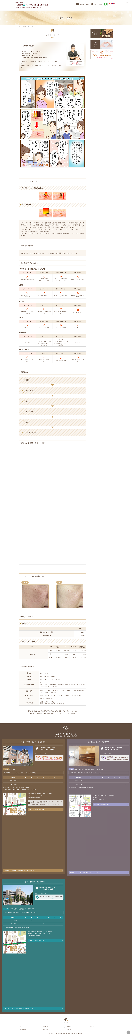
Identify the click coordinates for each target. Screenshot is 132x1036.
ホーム (21, 1026)
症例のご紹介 (23, 1029)
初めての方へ (46, 1026)
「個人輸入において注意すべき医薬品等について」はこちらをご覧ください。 (52, 713)
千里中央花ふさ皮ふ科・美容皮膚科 (65, 1033)
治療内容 (69, 1026)
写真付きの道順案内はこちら (36, 809)
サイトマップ (93, 1029)
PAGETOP (66, 1020)
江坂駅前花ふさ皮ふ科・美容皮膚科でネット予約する (84, 872)
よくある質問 (70, 1029)
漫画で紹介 (45, 1029)
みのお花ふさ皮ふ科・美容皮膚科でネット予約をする (19, 1008)
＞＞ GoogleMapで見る (34, 797)
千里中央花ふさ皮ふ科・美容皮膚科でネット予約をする (19, 870)
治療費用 (92, 1026)
